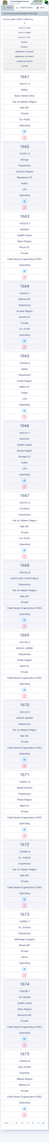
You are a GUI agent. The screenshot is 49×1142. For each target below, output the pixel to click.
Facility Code (25, 28)
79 (38, 1123)
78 (33, 1123)
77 (27, 1123)
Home (7, 7)
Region (24, 42)
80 (43, 1123)
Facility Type (24, 37)
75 (17, 1123)
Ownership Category (24, 52)
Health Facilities (24, 7)
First (6, 1123)
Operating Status (25, 61)
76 (22, 1123)
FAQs (40, 7)
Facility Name (24, 33)
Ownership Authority (24, 57)
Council (24, 47)
